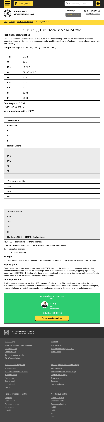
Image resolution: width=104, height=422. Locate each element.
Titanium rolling (57, 345)
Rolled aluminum (57, 398)
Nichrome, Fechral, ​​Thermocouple (18, 345)
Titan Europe (56, 352)
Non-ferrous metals (59, 394)
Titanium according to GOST (62, 349)
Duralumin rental (57, 401)
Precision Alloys (11, 349)
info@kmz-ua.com (93, 14)
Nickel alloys (10, 342)
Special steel (10, 384)
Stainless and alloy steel (15, 365)
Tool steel (8, 387)
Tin (52, 413)
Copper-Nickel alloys (59, 375)
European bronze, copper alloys (63, 372)
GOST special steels (13, 358)
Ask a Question (25, 4)
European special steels (14, 355)
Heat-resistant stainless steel (16, 372)
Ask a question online (52, 318)
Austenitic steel (11, 375)
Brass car (55, 381)
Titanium (54, 342)
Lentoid (8, 410)
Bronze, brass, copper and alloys (65, 365)
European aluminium (59, 404)
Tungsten (8, 398)
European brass (57, 384)
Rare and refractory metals (16, 394)
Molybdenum (10, 401)
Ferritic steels (10, 378)
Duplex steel (10, 381)
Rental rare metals (12, 404)
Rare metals (9, 407)
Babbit (53, 407)
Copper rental (56, 378)
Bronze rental (56, 368)
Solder (53, 410)
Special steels (10, 352)
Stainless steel (10, 368)
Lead (53, 416)
